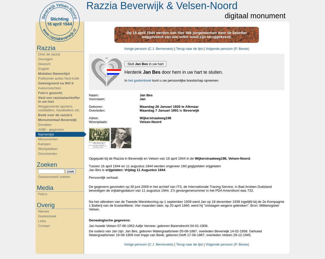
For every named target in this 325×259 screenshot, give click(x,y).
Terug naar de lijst (189, 49)
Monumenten (48, 139)
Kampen (44, 144)
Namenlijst (46, 134)
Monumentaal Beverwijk (57, 120)
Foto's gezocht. (50, 93)
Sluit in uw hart (145, 64)
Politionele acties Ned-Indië (58, 78)
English (43, 69)
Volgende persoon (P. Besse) (227, 49)
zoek (70, 171)
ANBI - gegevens (51, 129)
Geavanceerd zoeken (54, 177)
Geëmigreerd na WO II (55, 83)
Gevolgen (45, 59)
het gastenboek (139, 80)
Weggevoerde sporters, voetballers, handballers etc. (59, 108)
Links (42, 221)
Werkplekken (48, 149)
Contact (44, 226)
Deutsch (44, 64)
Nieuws (43, 211)
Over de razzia (49, 54)
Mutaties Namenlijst (54, 73)
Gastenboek (47, 216)
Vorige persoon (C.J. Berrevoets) (148, 49)
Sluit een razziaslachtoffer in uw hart (59, 99)
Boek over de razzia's (55, 115)
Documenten (47, 154)
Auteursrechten (49, 88)
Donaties (45, 125)
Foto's (42, 194)
